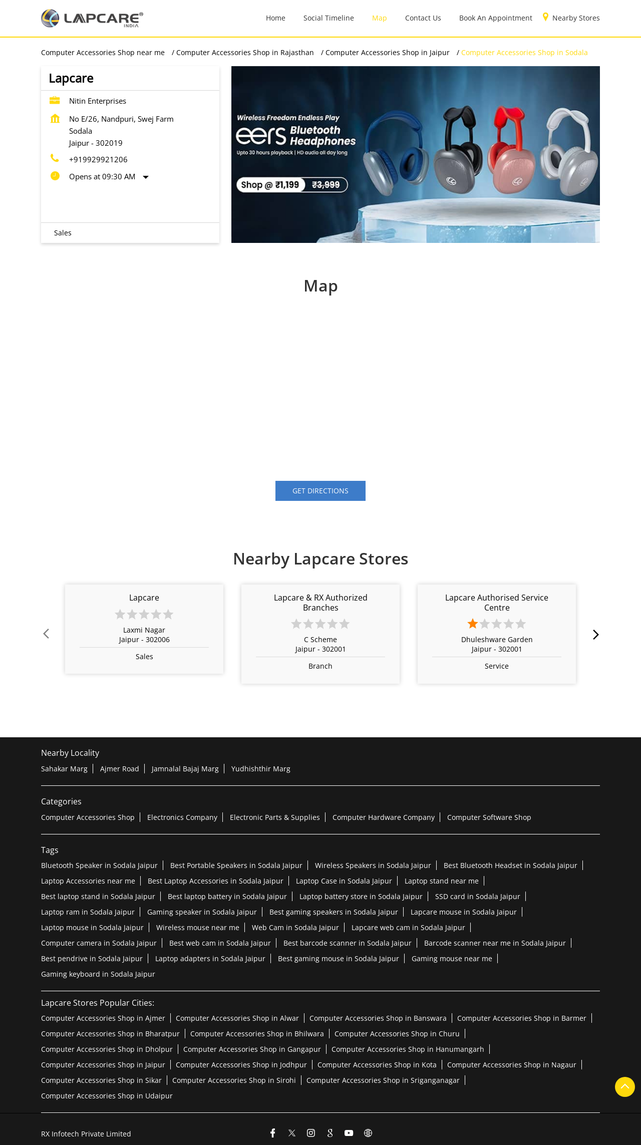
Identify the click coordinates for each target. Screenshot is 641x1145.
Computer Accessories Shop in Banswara (378, 1018)
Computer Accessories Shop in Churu (397, 1033)
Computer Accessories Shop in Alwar (237, 1018)
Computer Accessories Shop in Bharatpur (110, 1033)
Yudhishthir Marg (260, 768)
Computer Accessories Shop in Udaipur (107, 1095)
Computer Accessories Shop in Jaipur (103, 1064)
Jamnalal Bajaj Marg (185, 768)
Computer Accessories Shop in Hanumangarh (408, 1049)
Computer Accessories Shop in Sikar (101, 1080)
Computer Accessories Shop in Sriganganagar (383, 1080)
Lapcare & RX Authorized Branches (321, 602)
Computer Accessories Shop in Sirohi (234, 1080)
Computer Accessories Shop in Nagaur (511, 1064)
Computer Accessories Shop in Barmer (521, 1018)
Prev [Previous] (47, 634)
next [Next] (594, 634)
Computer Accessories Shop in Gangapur (252, 1049)
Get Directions (320, 490)
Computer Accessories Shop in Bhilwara (257, 1033)
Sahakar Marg (64, 768)
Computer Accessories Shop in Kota (377, 1064)
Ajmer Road (119, 768)
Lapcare (144, 597)
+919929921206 (98, 159)
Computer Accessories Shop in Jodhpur (241, 1064)
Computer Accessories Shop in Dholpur (107, 1049)
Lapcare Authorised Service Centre (496, 602)
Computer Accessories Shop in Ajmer (103, 1018)
